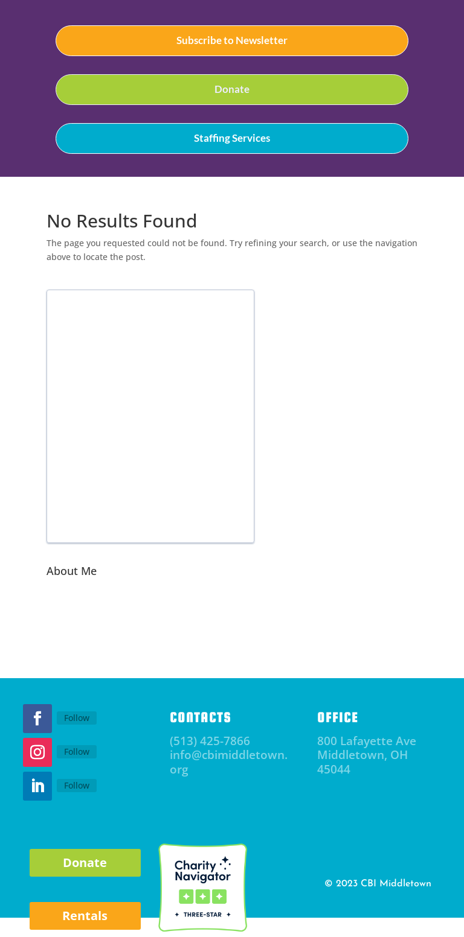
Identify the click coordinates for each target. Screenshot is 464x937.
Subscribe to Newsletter (232, 40)
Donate (232, 89)
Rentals (85, 915)
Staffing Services (232, 138)
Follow (76, 717)
